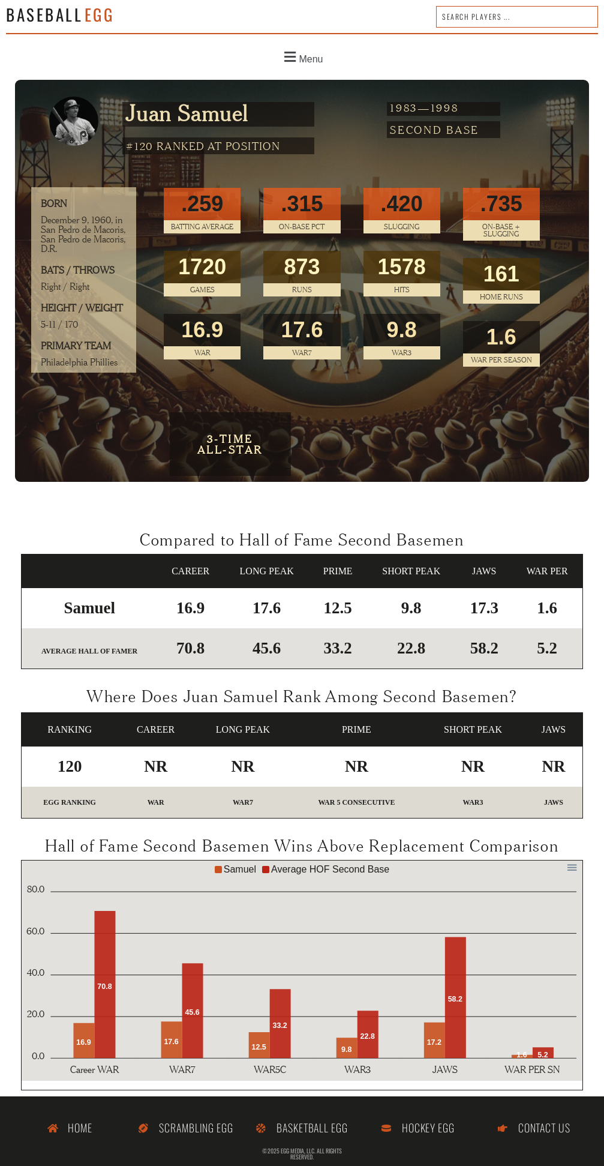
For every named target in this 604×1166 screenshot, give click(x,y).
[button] (302, 57)
